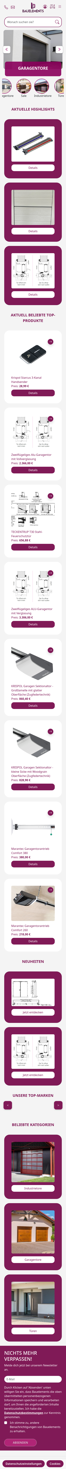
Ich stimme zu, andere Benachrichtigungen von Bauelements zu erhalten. (35, 1427)
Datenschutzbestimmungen (23, 1413)
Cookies (55, 1464)
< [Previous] (7, 1105)
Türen (33, 1331)
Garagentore (33, 1260)
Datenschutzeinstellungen (24, 1464)
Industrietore (33, 1188)
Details (33, 168)
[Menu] (60, 6)
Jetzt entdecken (33, 1012)
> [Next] (58, 1105)
